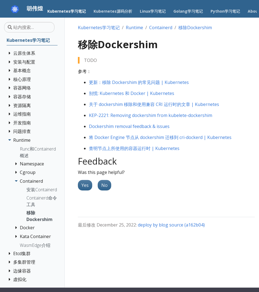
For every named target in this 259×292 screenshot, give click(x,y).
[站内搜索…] (29, 27)
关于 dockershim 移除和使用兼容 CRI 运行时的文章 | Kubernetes (154, 104)
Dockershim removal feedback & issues (129, 126)
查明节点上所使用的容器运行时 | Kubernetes (134, 148)
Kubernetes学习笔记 (99, 27)
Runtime (134, 27)
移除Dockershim (195, 27)
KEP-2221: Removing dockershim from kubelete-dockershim (150, 115)
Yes (85, 185)
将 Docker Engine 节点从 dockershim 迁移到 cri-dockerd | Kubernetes (160, 137)
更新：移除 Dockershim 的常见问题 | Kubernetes (139, 82)
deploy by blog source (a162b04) (171, 225)
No (104, 185)
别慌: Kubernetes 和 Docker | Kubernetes (131, 93)
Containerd (160, 27)
